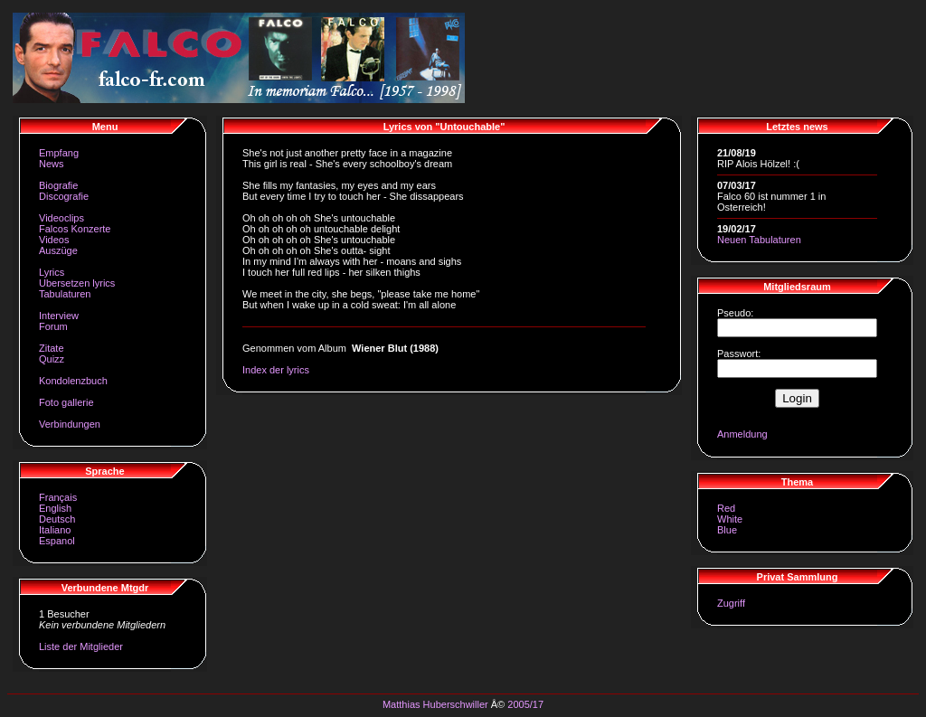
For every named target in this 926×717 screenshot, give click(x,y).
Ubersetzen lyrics (77, 283)
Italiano (55, 529)
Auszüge (58, 250)
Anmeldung (742, 434)
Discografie (64, 196)
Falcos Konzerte (74, 228)
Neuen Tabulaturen (759, 239)
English (55, 508)
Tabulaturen (65, 293)
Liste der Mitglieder (81, 646)
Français (58, 497)
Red (726, 508)
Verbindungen (69, 424)
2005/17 (525, 704)
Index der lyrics (275, 369)
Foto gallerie (66, 402)
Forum (53, 326)
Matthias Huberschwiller (435, 704)
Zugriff (731, 603)
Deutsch (57, 519)
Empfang (59, 152)
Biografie (58, 185)
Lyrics (51, 272)
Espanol (57, 540)
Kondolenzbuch (73, 380)
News (51, 163)
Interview (59, 315)
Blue (727, 529)
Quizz (51, 359)
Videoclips (61, 217)
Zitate (51, 348)
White (729, 519)
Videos (54, 239)
